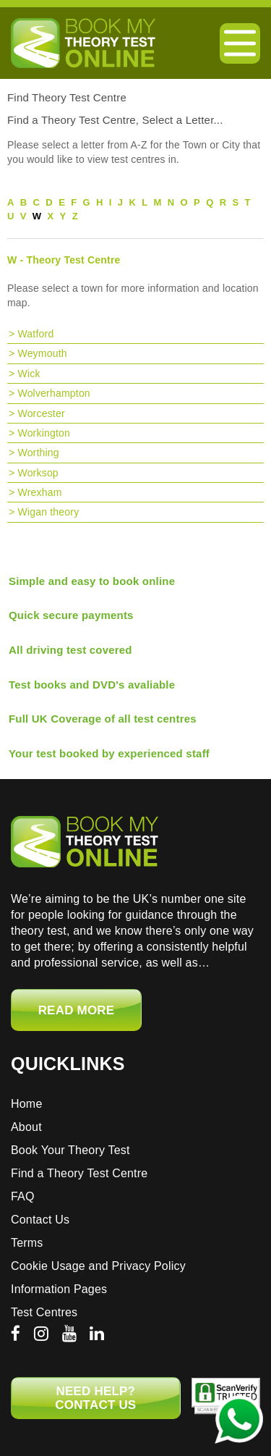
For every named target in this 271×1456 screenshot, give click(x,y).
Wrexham (39, 492)
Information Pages (59, 1289)
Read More (76, 1010)
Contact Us (40, 1219)
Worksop (37, 473)
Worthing (38, 452)
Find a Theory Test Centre (79, 1173)
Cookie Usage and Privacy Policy (98, 1266)
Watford (35, 334)
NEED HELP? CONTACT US (95, 1398)
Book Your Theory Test (70, 1150)
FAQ (23, 1196)
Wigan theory (48, 512)
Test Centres (44, 1312)
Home (26, 1104)
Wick (28, 373)
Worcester (40, 413)
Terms (27, 1243)
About (26, 1127)
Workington (43, 433)
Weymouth (41, 353)
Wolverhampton (53, 393)
